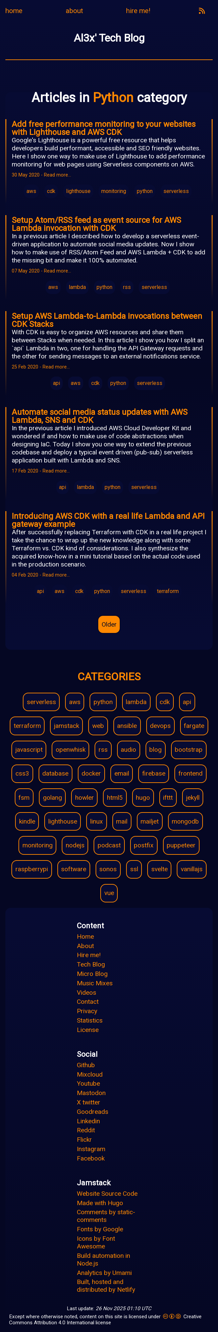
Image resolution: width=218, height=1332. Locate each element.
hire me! (138, 11)
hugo (143, 797)
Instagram (91, 1149)
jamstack (66, 726)
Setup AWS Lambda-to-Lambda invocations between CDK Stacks (107, 320)
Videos (86, 992)
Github (86, 1065)
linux (96, 821)
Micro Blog (92, 974)
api (56, 383)
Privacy (87, 1011)
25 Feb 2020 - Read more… (41, 367)
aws (31, 191)
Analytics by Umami (104, 1273)
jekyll (193, 797)
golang (52, 797)
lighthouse (78, 191)
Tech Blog (91, 964)
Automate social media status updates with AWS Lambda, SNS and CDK (99, 416)
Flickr (84, 1139)
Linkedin (88, 1121)
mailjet (150, 821)
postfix (144, 845)
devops (160, 726)
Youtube (88, 1083)
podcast (109, 845)
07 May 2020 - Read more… (41, 271)
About (85, 946)
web (98, 726)
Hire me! (89, 955)
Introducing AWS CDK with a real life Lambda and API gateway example (108, 520)
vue (109, 893)
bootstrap (189, 749)
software (73, 869)
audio (128, 749)
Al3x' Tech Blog (109, 38)
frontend (190, 773)
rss (127, 287)
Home (85, 936)
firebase (153, 773)
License (88, 1030)
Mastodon (91, 1093)
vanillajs (192, 869)
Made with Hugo (100, 1203)
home (13, 11)
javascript (29, 749)
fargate (194, 726)
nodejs (75, 845)
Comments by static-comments (106, 1216)
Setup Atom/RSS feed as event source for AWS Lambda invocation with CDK (96, 224)
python (145, 191)
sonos (108, 869)
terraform (168, 591)
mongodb (185, 821)
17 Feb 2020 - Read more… (41, 471)
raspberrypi (31, 869)
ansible (127, 726)
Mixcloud (90, 1074)
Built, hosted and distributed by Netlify (106, 1285)
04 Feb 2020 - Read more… (41, 575)
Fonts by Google (100, 1229)
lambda (77, 287)
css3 (22, 773)
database (55, 773)
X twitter (88, 1102)
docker (91, 773)
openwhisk (71, 749)
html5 (115, 797)
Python (115, 97)
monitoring (113, 191)
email (121, 773)
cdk (51, 191)
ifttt (168, 797)
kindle (27, 821)
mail (121, 821)
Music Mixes (95, 983)
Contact (88, 1001)
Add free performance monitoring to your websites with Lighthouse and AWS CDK (104, 128)
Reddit (86, 1130)
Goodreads (92, 1112)
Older (109, 624)
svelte (159, 869)
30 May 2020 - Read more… (41, 175)
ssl (134, 869)
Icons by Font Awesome (96, 1242)
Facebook (91, 1158)
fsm (24, 797)
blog (155, 749)
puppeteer (181, 845)
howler (84, 797)
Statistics (90, 1020)
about (74, 11)
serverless (176, 191)
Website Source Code (107, 1193)
